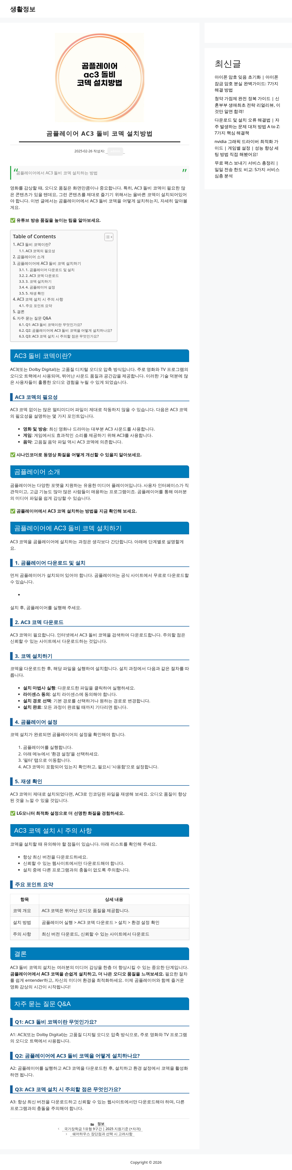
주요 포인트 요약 (39, 305)
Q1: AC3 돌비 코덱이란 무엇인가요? (54, 324)
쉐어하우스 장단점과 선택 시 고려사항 (102, 1133)
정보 (100, 1123)
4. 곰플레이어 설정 (40, 287)
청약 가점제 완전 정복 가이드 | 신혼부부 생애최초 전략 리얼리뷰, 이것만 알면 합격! (247, 104)
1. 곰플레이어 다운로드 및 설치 (50, 269)
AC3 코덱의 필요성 (40, 250)
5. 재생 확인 (35, 293)
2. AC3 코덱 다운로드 (42, 275)
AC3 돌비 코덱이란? (34, 244)
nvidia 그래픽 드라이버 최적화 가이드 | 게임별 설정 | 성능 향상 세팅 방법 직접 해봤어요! (247, 147)
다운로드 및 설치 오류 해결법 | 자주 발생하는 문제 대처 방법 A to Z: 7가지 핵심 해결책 (247, 126)
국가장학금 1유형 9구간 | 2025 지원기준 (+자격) (102, 1128)
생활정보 (22, 9)
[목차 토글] (106, 237)
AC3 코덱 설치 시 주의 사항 (40, 299)
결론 (21, 311)
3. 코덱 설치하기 (39, 281)
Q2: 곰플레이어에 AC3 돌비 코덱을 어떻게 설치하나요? (69, 330)
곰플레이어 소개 (30, 256)
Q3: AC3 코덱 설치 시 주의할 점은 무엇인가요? (62, 336)
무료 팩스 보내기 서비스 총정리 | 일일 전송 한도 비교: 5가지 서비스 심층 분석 (247, 169)
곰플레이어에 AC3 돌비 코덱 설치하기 (49, 263)
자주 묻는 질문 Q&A (34, 318)
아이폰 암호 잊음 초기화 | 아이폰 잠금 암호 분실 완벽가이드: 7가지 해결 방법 (247, 83)
